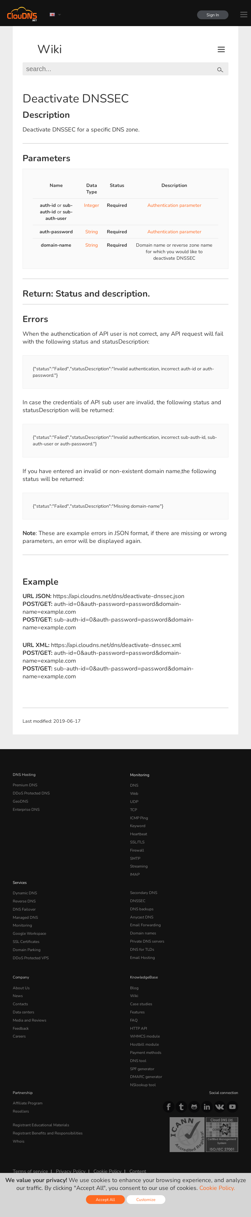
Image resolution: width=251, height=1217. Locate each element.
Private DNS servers (147, 934)
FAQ (133, 1011)
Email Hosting (142, 950)
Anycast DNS (141, 911)
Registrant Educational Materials (40, 1112)
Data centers (23, 1003)
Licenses (66, 1165)
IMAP (134, 870)
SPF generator (142, 1057)
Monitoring (139, 774)
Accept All (105, 1199)
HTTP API (138, 1019)
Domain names (143, 927)
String (91, 231)
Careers (19, 1026)
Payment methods (145, 1042)
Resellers (20, 1098)
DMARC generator (145, 1065)
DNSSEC (137, 896)
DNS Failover (24, 903)
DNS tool (137, 1050)
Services (20, 878)
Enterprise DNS (26, 808)
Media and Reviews (29, 1011)
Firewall (136, 847)
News (18, 987)
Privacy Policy (69, 1159)
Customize (146, 1199)
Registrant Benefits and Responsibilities (47, 1120)
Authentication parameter (174, 205)
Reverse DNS (24, 896)
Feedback (21, 1019)
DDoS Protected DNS (31, 792)
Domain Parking (26, 942)
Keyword (137, 823)
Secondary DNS (143, 888)
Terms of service (30, 1159)
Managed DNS (25, 911)
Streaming (139, 862)
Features (137, 1003)
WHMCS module (144, 1026)
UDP (134, 800)
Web (134, 792)
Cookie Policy (106, 1159)
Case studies (141, 995)
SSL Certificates (26, 934)
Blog (134, 980)
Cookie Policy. (217, 1188)
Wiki (49, 49)
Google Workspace (28, 927)
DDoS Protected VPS (30, 950)
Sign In (212, 15)
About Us (20, 980)
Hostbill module (143, 1034)
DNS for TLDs (142, 942)
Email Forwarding (145, 919)
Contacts (20, 995)
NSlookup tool (142, 1073)
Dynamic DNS (25, 888)
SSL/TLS (137, 839)
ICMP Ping (139, 816)
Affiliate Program (27, 1091)
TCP (133, 808)
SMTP (135, 854)
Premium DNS (25, 784)
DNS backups (141, 903)
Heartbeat (138, 831)
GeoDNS (20, 800)
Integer (91, 205)
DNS (134, 784)
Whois (18, 1128)
